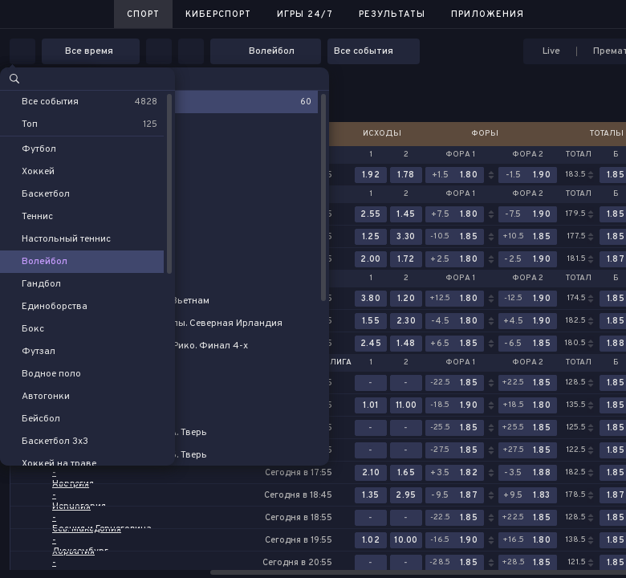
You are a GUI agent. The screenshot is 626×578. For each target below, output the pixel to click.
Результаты (392, 14)
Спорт (143, 14)
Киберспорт (218, 14)
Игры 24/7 (305, 14)
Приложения (487, 14)
